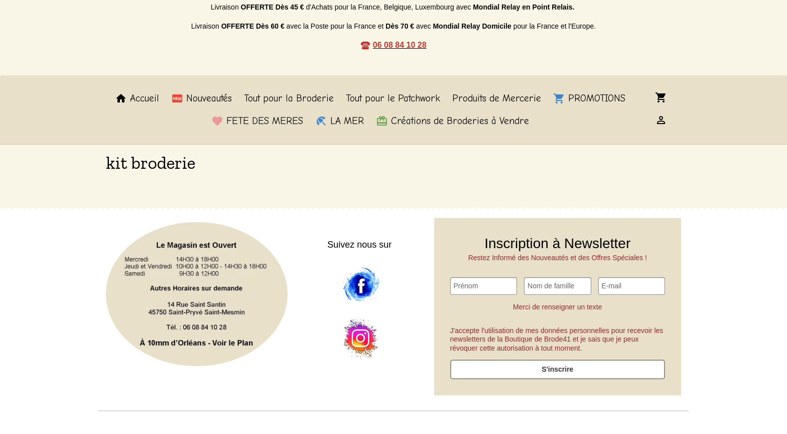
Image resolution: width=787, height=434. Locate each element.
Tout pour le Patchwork (393, 98)
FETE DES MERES (257, 121)
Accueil (137, 98)
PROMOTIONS (589, 98)
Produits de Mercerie (496, 98)
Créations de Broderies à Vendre (452, 121)
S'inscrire (557, 369)
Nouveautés (201, 98)
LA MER (339, 121)
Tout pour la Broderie (289, 98)
